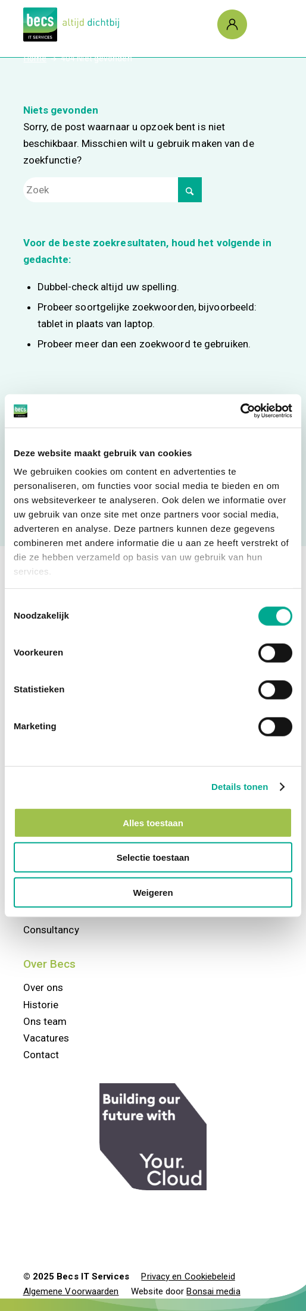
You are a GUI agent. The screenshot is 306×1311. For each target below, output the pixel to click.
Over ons (43, 987)
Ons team (45, 1021)
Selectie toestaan (153, 857)
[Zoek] (112, 189)
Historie (41, 1005)
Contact (41, 1055)
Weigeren (153, 892)
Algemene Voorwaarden (71, 1291)
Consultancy (51, 930)
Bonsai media (213, 1291)
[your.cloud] (153, 1136)
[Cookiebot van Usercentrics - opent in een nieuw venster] (240, 411)
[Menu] (261, 24)
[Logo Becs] (127, 24)
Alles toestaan (153, 822)
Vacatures (46, 1038)
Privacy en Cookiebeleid (188, 1276)
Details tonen (239, 787)
